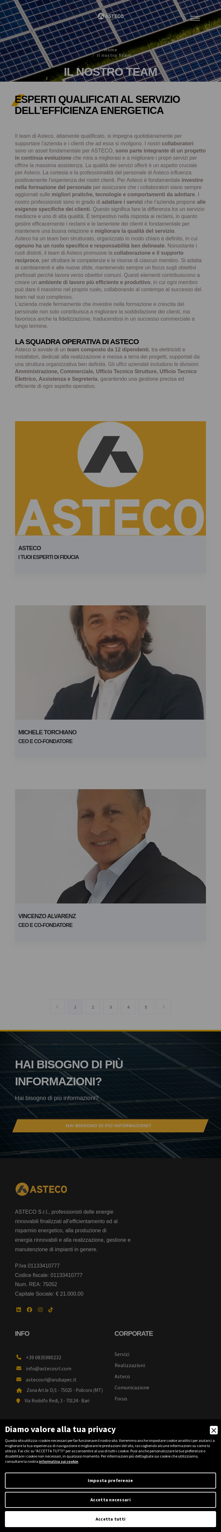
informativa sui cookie (58, 1461)
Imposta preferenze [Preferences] (110, 1480)
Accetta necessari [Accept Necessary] (110, 1500)
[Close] (214, 1430)
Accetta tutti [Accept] (111, 1519)
